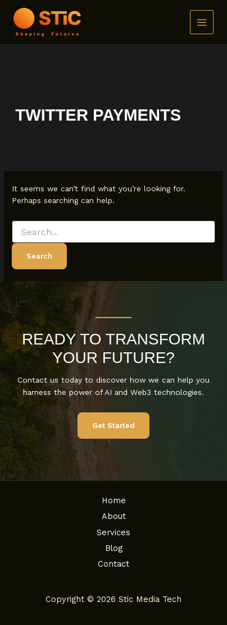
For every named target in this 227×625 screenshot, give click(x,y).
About (114, 516)
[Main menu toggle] (202, 22)
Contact (113, 564)
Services (113, 532)
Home (114, 500)
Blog (113, 548)
